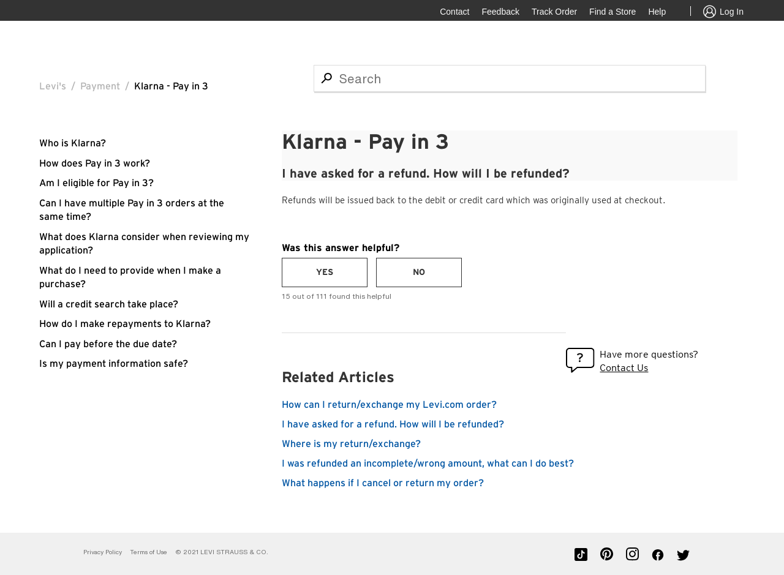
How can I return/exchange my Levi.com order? (389, 405)
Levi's (52, 86)
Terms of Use (148, 552)
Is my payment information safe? (113, 364)
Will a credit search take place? (108, 304)
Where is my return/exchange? (351, 444)
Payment (100, 86)
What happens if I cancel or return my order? (383, 483)
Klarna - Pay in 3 (171, 86)
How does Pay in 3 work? (94, 163)
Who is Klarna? (72, 143)
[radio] (325, 272)
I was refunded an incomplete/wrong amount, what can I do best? (428, 463)
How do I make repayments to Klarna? (125, 324)
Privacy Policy (102, 552)
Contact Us (624, 368)
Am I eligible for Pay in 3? (96, 183)
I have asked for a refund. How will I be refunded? (393, 424)
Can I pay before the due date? (108, 344)
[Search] (510, 78)
